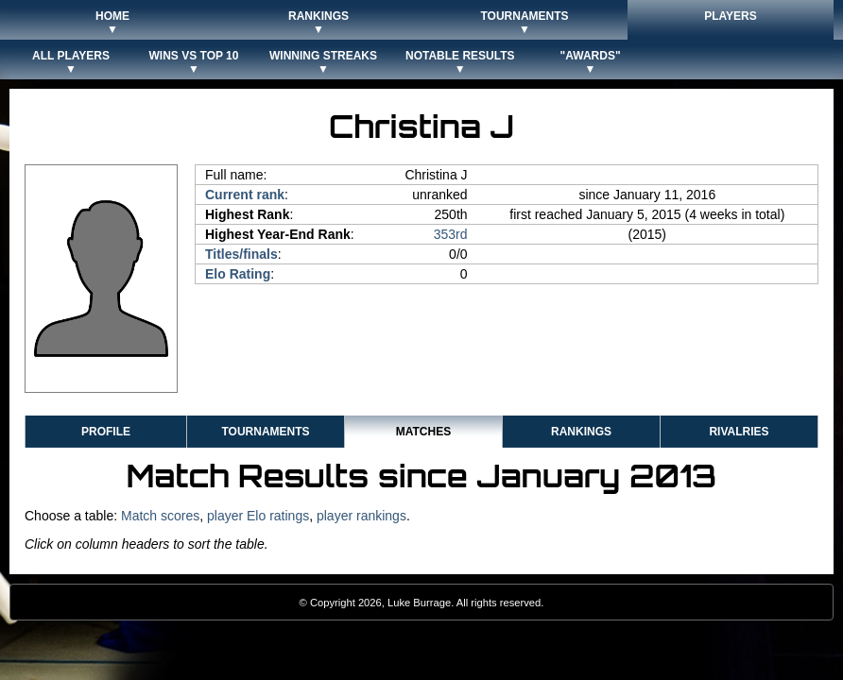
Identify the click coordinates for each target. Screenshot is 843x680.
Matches (423, 431)
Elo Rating (237, 273)
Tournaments (265, 431)
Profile (105, 431)
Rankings (581, 431)
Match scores (160, 515)
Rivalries (738, 431)
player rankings (361, 515)
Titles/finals (241, 254)
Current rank (244, 194)
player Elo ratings (258, 515)
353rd (451, 234)
